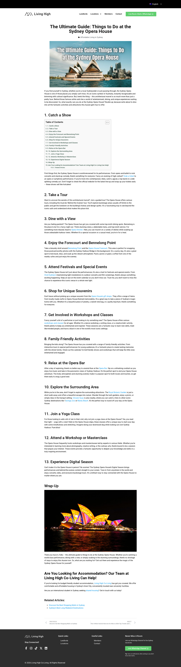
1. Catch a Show (53, 126)
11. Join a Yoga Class (56, 154)
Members (109, 14)
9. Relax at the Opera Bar (56, 148)
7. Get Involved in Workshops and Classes (62, 143)
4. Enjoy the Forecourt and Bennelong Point (63, 134)
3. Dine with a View (54, 131)
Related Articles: (60, 167)
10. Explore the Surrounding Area (60, 151)
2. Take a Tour (52, 129)
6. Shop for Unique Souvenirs (57, 140)
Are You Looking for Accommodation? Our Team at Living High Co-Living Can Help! (78, 165)
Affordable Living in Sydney (91, 37)
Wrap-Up (51, 162)
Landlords (83, 14)
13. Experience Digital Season (59, 160)
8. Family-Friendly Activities (57, 146)
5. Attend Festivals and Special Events (61, 137)
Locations (96, 14)
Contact (119, 14)
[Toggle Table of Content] (106, 122)
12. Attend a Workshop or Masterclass (62, 157)
